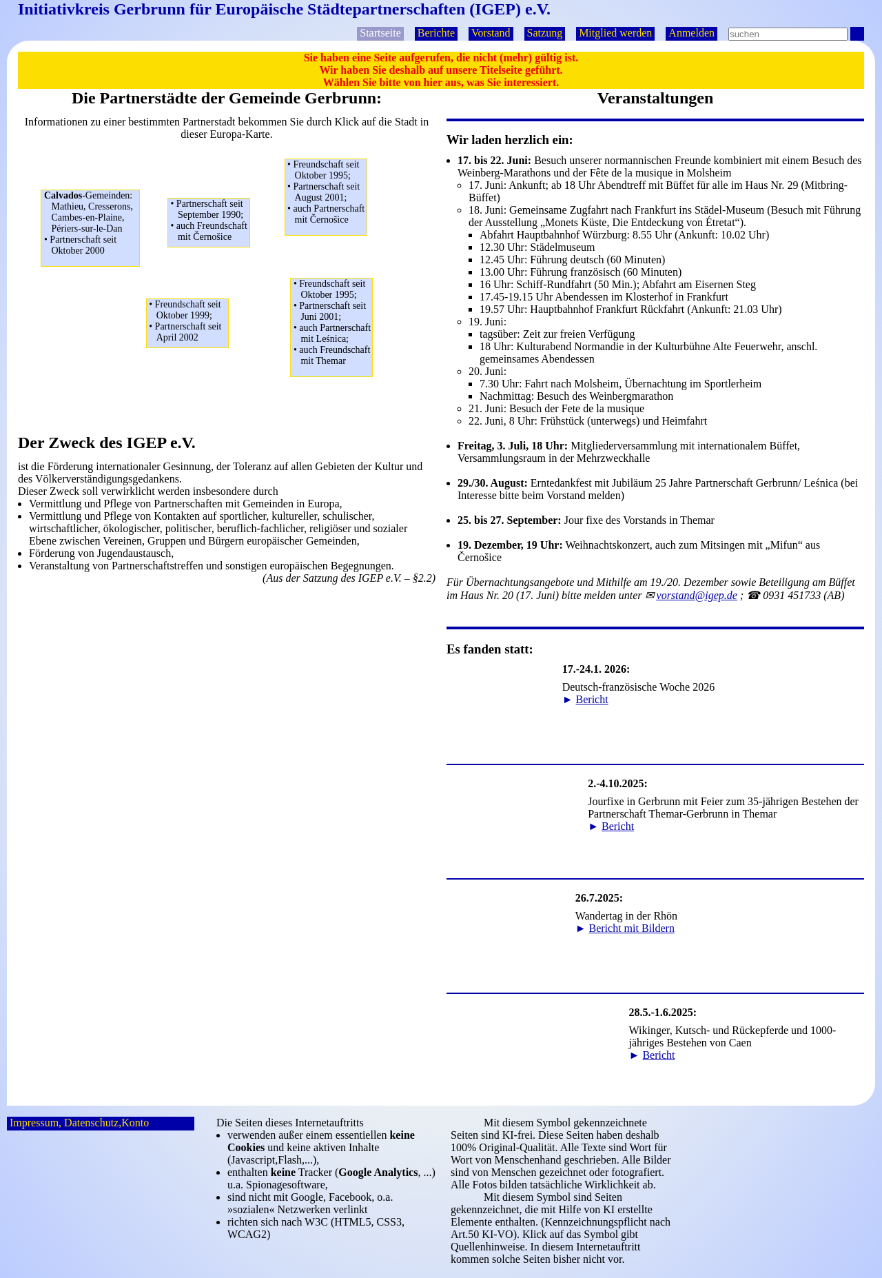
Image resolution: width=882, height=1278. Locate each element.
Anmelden (691, 33)
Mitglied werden (615, 33)
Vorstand (491, 33)
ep (697, 595)
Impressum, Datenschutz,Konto (79, 1122)
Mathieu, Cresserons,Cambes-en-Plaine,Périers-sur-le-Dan (92, 223)
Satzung (545, 33)
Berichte (436, 33)
